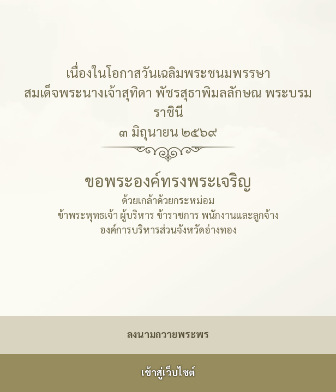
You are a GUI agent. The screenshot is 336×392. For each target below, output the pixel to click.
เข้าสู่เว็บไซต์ (168, 372)
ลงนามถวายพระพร (168, 334)
